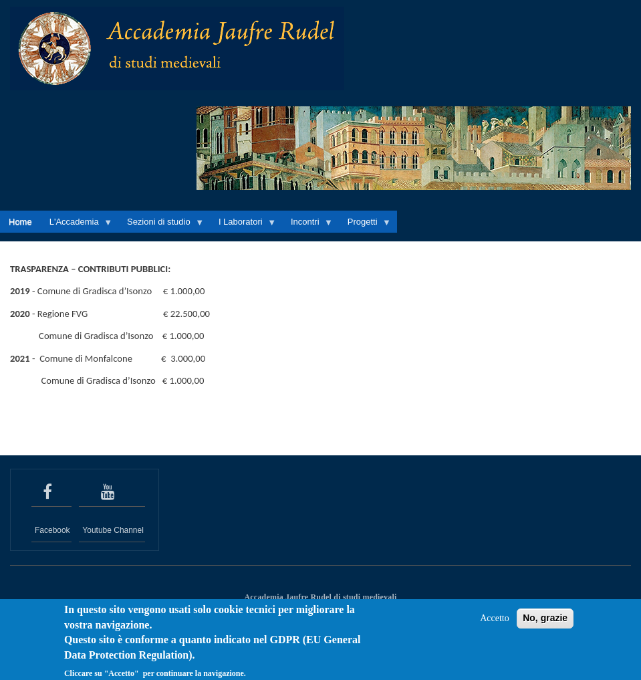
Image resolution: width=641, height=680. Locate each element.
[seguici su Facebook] (51, 492)
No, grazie (545, 623)
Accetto (494, 624)
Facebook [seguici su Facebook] (52, 530)
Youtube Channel (113, 530)
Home (20, 222)
